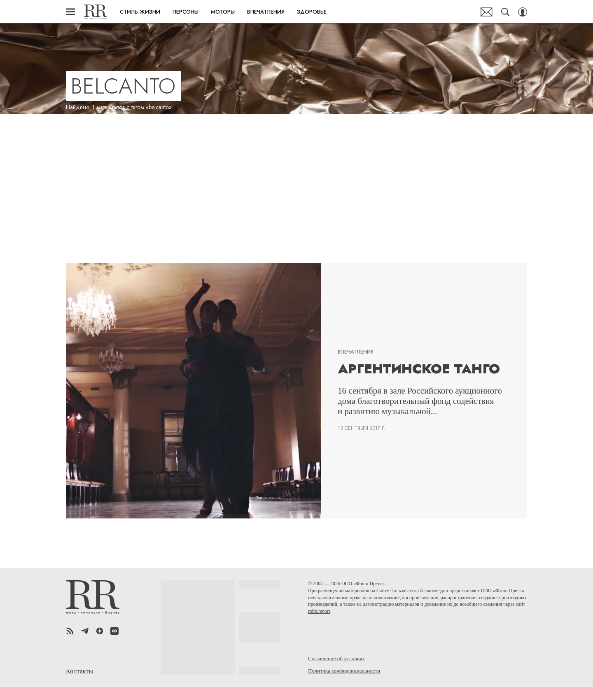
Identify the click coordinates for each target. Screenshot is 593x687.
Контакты (79, 671)
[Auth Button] (522, 11)
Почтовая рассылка (487, 11)
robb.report (319, 611)
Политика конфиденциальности (344, 671)
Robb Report (95, 12)
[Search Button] (505, 11)
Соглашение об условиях (336, 658)
